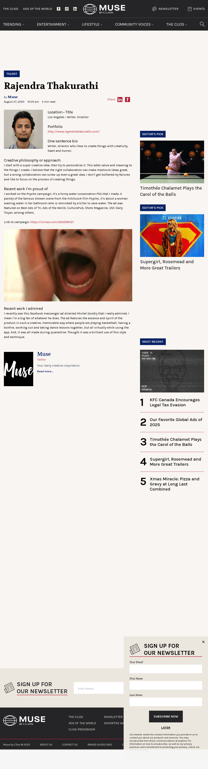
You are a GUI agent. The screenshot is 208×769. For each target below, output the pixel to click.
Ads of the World (37, 9)
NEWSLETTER (113, 716)
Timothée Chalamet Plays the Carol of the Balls (176, 442)
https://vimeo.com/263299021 (52, 222)
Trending (13, 24)
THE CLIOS (76, 716)
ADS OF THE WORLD (82, 723)
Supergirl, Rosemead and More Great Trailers (175, 461)
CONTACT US (70, 744)
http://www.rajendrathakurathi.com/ (74, 131)
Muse (13, 97)
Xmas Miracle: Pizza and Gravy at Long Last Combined (174, 484)
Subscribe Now (166, 716)
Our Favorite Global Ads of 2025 (176, 422)
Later (165, 727)
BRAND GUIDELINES (99, 744)
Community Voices (134, 24)
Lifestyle (92, 24)
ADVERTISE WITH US (118, 723)
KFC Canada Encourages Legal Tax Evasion (175, 402)
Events (196, 9)
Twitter (41, 359)
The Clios (10, 9)
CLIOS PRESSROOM (82, 729)
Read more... (45, 371)
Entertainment (53, 24)
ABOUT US (46, 744)
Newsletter (165, 8)
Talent (11, 74)
